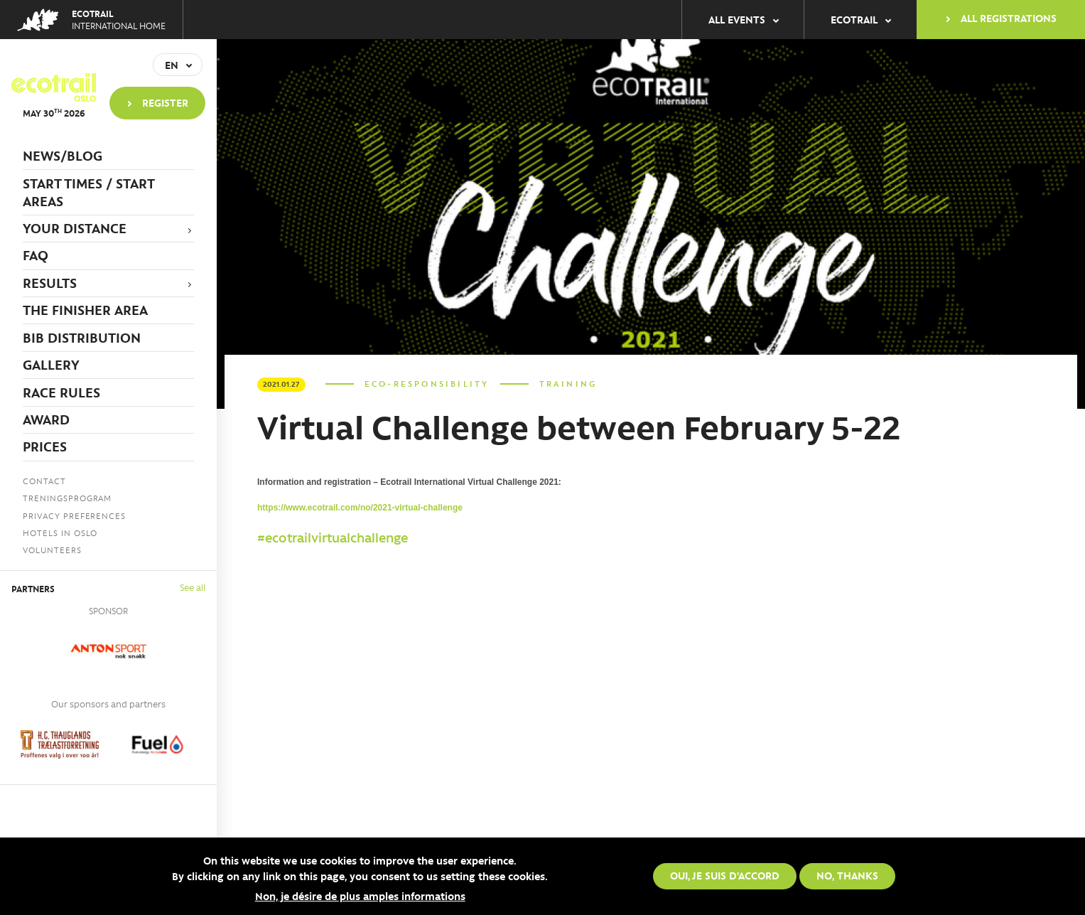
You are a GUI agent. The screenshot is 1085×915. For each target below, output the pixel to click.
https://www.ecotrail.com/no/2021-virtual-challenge (360, 508)
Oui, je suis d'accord (724, 875)
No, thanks (847, 875)
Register (165, 102)
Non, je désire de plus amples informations (360, 896)
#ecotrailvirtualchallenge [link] (332, 537)
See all (192, 587)
